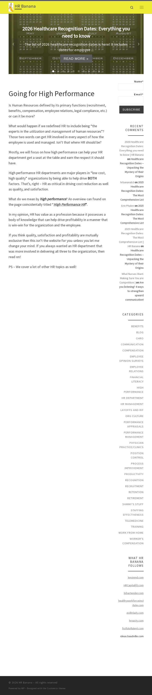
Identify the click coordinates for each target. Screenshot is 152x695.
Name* (130, 85)
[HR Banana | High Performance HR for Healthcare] (11, 6)
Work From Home (131, 532)
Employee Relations (136, 369)
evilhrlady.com (135, 613)
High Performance (134, 390)
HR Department (133, 398)
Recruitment (134, 486)
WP (23, 688)
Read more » (76, 59)
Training (137, 526)
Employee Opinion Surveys (131, 359)
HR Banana (25, 682)
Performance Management (134, 435)
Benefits (137, 326)
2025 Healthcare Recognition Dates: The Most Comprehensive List (132, 190)
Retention (136, 492)
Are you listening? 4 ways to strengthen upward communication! (131, 291)
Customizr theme (56, 688)
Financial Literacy (137, 379)
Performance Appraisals (134, 424)
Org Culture (134, 416)
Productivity (134, 474)
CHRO (140, 338)
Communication (132, 344)
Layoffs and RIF (132, 410)
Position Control (137, 455)
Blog (140, 332)
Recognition (134, 480)
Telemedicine (134, 521)
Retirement (135, 498)
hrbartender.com (134, 593)
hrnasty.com (136, 620)
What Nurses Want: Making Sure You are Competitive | (132, 278)
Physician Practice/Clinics (132, 445)
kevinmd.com (136, 577)
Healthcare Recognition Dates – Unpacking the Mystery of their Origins (132, 167)
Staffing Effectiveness (133, 512)
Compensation (133, 350)
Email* (130, 98)
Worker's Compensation (133, 541)
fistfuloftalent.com (133, 628)
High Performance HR (69, 204)
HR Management (132, 404)
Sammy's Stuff (133, 504)
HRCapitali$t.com (134, 585)
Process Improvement (134, 466)
